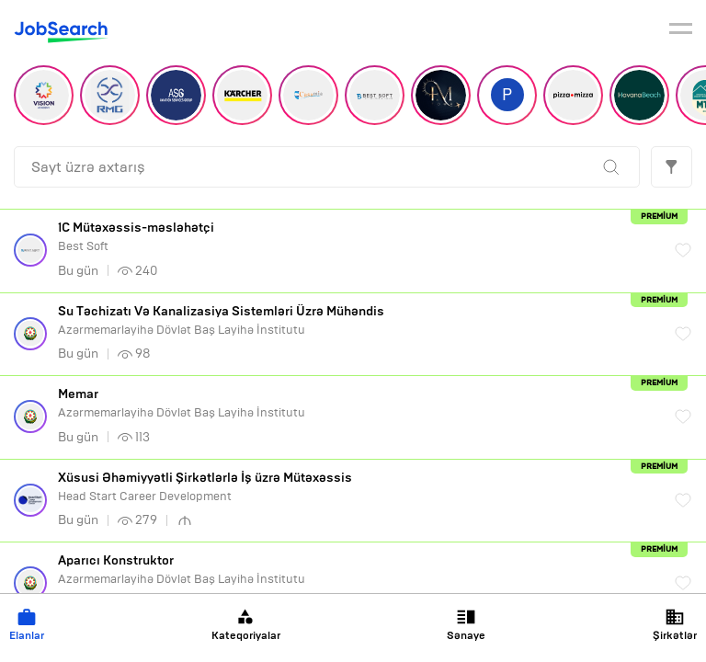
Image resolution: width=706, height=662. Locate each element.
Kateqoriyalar (245, 625)
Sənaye (466, 625)
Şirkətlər (675, 625)
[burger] (680, 31)
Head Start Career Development (357, 487)
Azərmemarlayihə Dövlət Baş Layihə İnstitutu (357, 320)
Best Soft (357, 237)
